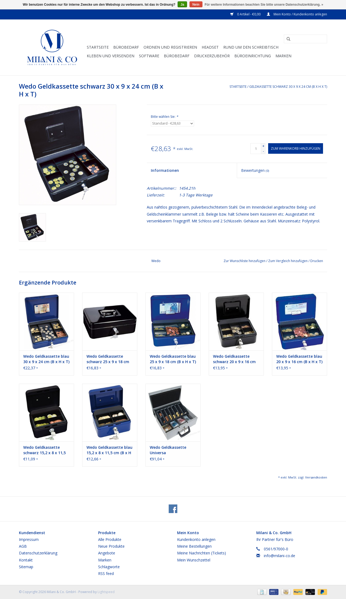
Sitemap (26, 566)
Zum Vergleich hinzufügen (288, 261)
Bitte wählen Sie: (164, 116)
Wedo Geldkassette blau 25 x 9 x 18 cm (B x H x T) (173, 359)
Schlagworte (109, 566)
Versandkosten (316, 477)
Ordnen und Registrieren (170, 47)
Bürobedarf (176, 55)
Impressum (29, 539)
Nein (195, 4)
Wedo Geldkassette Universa (168, 450)
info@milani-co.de (279, 555)
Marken (283, 55)
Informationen (165, 170)
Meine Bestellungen (194, 546)
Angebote (106, 553)
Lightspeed (106, 592)
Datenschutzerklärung (38, 553)
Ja (182, 4)
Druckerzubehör (212, 55)
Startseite (98, 47)
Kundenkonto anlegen (196, 539)
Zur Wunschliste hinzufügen (245, 261)
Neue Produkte (111, 546)
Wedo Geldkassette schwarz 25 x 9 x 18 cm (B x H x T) (107, 359)
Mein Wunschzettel (193, 560)
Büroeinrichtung (252, 55)
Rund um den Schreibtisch (250, 47)
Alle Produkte (109, 539)
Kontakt (26, 560)
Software (149, 55)
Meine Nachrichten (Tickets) (201, 553)
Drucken (316, 261)
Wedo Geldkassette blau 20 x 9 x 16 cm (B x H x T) (299, 359)
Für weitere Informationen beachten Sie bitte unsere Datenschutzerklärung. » (264, 4)
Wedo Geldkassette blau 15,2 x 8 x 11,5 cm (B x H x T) (109, 450)
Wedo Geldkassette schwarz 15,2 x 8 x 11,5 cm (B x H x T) (44, 450)
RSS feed (106, 573)
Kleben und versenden (110, 55)
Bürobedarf (126, 47)
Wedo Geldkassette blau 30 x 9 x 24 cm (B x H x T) (46, 359)
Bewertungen (255, 170)
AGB (23, 546)
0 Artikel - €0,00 (245, 14)
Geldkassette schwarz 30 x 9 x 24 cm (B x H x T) (288, 86)
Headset (210, 47)
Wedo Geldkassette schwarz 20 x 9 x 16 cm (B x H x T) (234, 359)
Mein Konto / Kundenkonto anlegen (297, 14)
